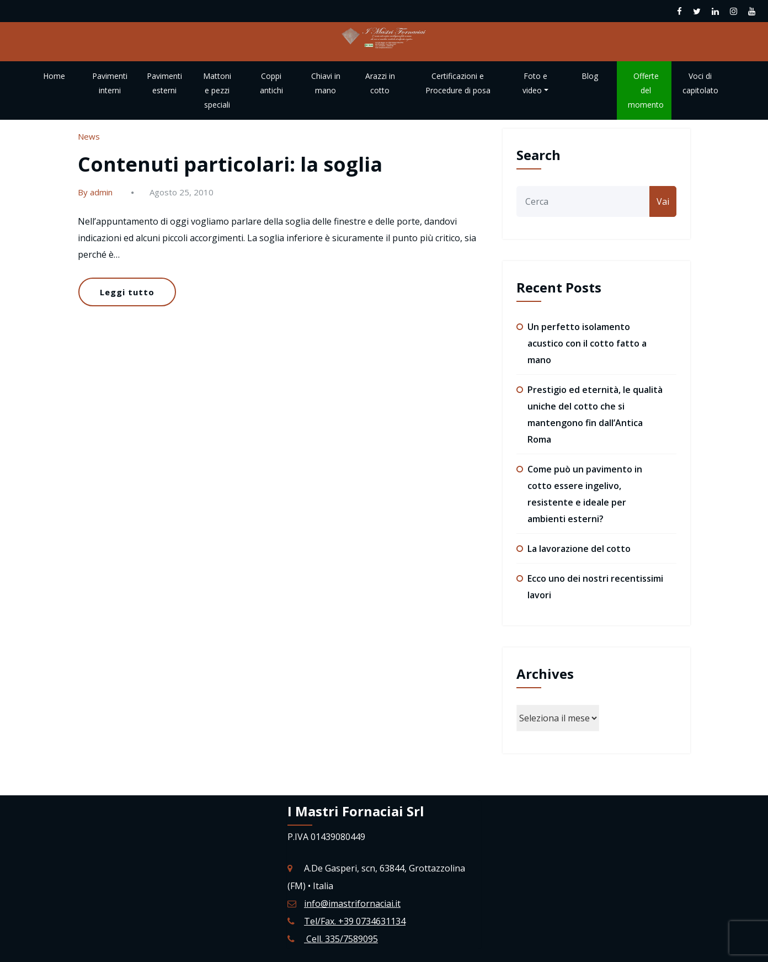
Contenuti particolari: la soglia (230, 164)
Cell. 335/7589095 (341, 939)
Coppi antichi (271, 83)
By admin (95, 192)
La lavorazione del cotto (579, 549)
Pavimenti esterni (164, 83)
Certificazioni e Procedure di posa (457, 83)
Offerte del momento (646, 90)
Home (54, 76)
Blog (590, 76)
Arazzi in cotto (380, 83)
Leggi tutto (127, 291)
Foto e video (535, 83)
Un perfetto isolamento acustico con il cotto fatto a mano (587, 343)
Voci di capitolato (700, 83)
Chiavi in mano (325, 83)
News (89, 136)
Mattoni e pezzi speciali (217, 90)
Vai (663, 201)
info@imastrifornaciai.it (352, 903)
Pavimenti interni (109, 83)
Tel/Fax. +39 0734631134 (355, 921)
